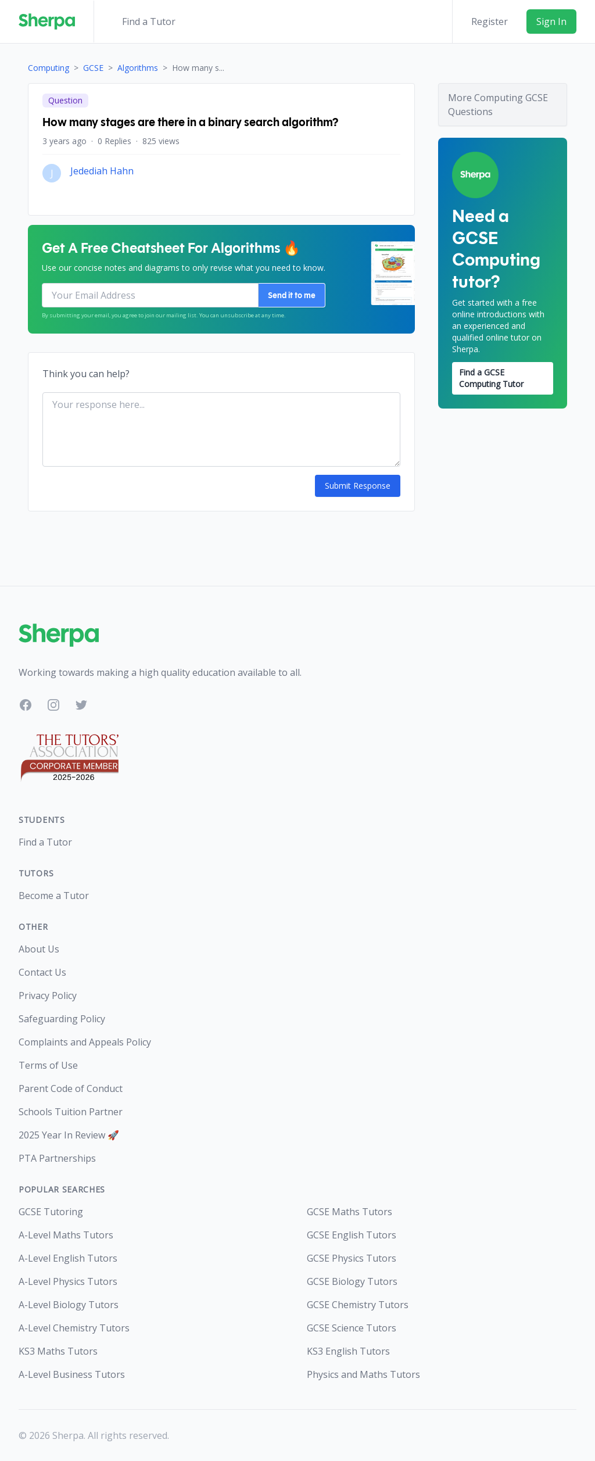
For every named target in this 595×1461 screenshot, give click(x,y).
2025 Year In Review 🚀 (69, 1135)
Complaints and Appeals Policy (85, 1042)
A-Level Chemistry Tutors (74, 1328)
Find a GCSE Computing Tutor (491, 378)
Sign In (551, 21)
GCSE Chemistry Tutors (357, 1304)
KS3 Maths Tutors (58, 1351)
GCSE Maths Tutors (349, 1211)
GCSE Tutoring (51, 1211)
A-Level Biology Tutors (69, 1304)
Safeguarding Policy (62, 1018)
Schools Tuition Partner (71, 1111)
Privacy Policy (48, 995)
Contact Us (42, 972)
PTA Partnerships (57, 1158)
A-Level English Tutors (68, 1258)
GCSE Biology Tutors (352, 1281)
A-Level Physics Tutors (68, 1281)
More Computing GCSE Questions (498, 104)
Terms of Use (48, 1065)
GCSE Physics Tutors (351, 1258)
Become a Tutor (54, 895)
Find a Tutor (148, 21)
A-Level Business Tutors (72, 1374)
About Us (39, 949)
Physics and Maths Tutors (363, 1374)
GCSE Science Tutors (351, 1328)
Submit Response (357, 485)
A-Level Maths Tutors (66, 1235)
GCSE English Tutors (351, 1235)
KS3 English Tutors (348, 1351)
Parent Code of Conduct (71, 1088)
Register (489, 21)
